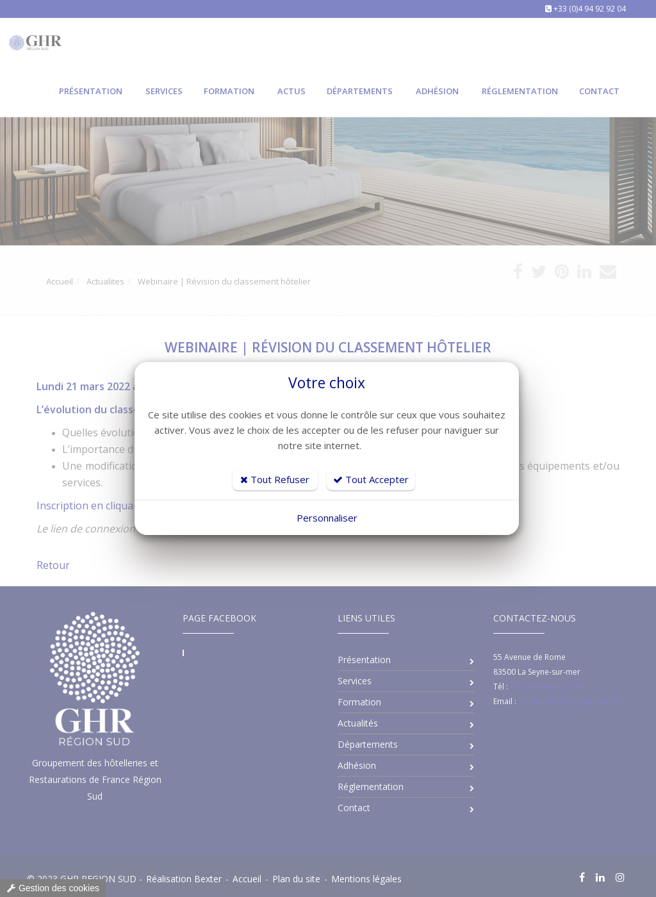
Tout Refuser (274, 479)
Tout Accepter (371, 479)
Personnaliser (327, 517)
